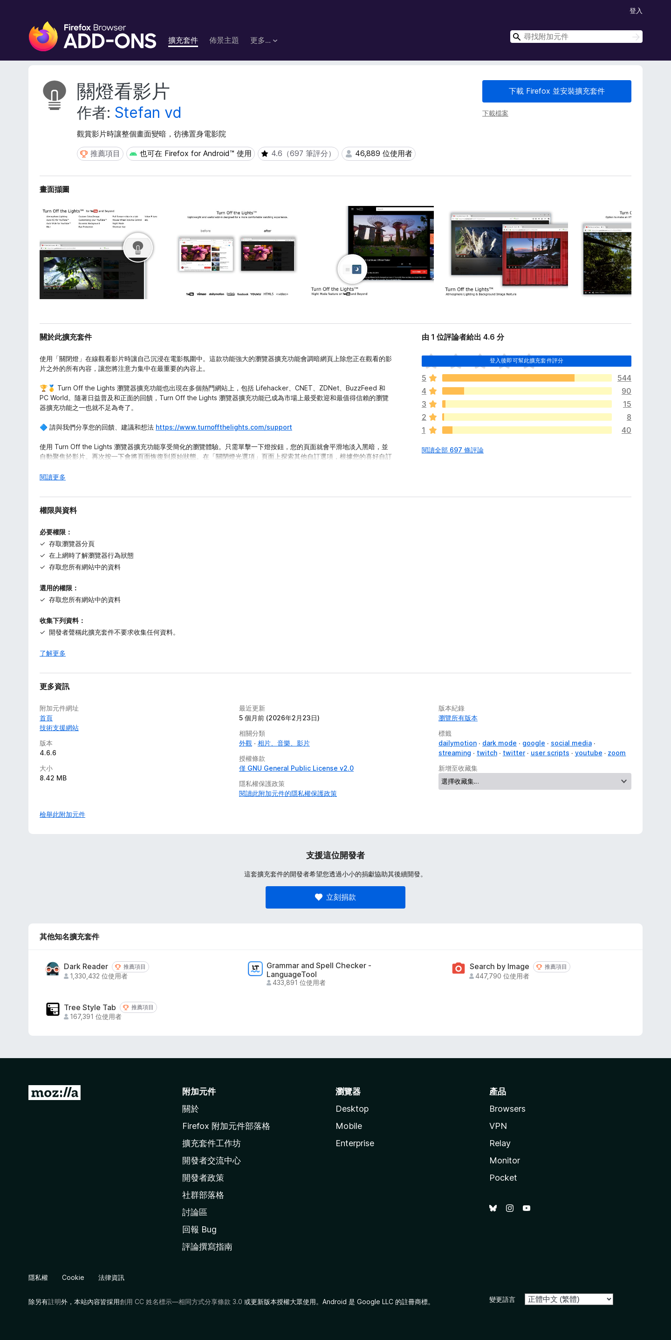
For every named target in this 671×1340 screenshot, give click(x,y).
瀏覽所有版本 (458, 718)
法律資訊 (111, 1277)
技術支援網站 (59, 728)
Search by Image (499, 966)
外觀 (245, 743)
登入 (636, 10)
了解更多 (53, 653)
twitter (514, 753)
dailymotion (457, 743)
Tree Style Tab (90, 1007)
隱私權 (38, 1277)
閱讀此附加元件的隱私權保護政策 (288, 793)
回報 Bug (199, 1229)
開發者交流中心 (211, 1160)
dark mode (499, 743)
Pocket (503, 1178)
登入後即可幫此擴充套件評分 (526, 360)
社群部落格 (203, 1195)
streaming (454, 753)
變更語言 (502, 1299)
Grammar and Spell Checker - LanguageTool (319, 970)
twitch (487, 753)
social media (571, 743)
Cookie (73, 1277)
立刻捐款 (335, 897)
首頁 (46, 718)
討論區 (194, 1212)
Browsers (507, 1109)
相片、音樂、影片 (284, 743)
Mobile (349, 1126)
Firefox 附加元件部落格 (226, 1126)
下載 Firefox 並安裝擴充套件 (557, 91)
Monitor (504, 1160)
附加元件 (199, 1091)
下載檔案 (495, 113)
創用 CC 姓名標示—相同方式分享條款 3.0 (181, 1302)
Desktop (352, 1109)
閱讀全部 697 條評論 (453, 450)
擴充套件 (183, 40)
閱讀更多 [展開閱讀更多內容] (53, 477)
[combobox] (576, 36)
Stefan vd (148, 112)
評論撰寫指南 (207, 1246)
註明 (54, 1302)
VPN (498, 1126)
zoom (617, 753)
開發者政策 (203, 1178)
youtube (589, 753)
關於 (190, 1109)
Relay (500, 1143)
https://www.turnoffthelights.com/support (224, 427)
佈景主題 (224, 40)
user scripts (550, 753)
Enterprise (355, 1143)
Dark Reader (86, 966)
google (533, 743)
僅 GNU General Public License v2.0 (296, 768)
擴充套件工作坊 (211, 1143)
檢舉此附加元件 (62, 814)
